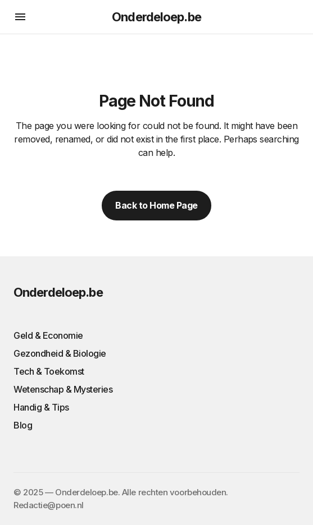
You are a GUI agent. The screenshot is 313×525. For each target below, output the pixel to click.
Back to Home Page (156, 205)
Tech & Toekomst (48, 371)
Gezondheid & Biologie (59, 353)
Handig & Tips (41, 407)
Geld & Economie (48, 335)
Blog (22, 425)
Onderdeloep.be (156, 17)
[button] (20, 17)
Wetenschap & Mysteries (62, 389)
